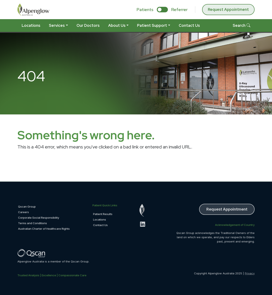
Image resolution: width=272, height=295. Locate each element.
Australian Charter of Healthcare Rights (44, 228)
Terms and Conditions (32, 223)
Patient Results (102, 214)
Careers (23, 212)
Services (57, 25)
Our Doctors (88, 25)
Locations (31, 25)
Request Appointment (228, 9)
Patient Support (152, 25)
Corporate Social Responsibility (38, 217)
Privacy (250, 273)
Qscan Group (27, 206)
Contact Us (189, 25)
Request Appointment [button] (226, 209)
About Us (117, 25)
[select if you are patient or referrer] (162, 9)
